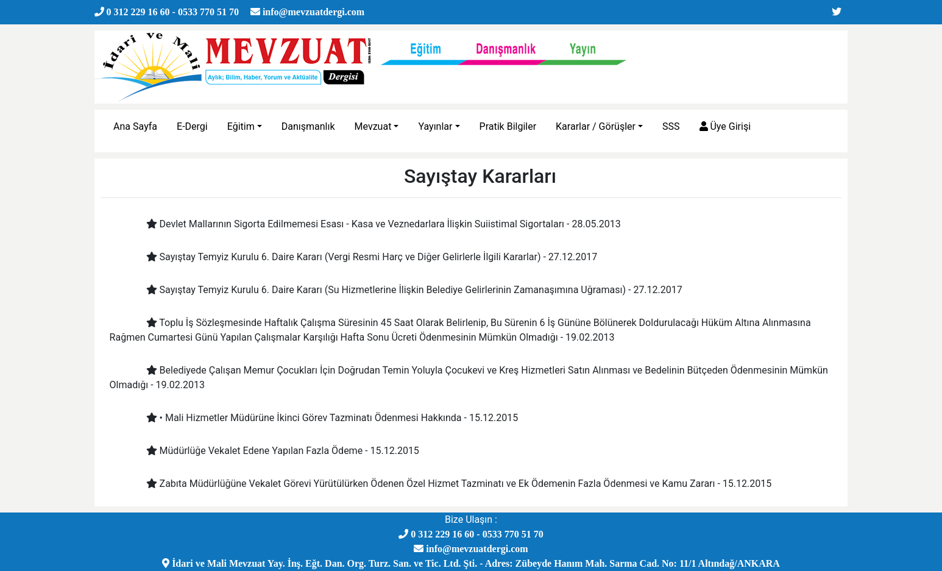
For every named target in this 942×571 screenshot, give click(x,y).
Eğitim (241, 126)
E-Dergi (192, 126)
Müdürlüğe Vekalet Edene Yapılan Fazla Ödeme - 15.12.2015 (273, 450)
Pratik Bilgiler (508, 126)
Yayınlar (435, 126)
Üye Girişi (725, 126)
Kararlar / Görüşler (596, 126)
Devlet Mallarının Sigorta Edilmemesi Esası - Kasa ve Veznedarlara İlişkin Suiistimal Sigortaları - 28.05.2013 (374, 224)
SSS (671, 126)
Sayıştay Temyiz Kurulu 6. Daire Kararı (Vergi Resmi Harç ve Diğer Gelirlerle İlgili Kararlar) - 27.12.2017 (363, 257)
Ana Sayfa (135, 126)
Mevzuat (373, 126)
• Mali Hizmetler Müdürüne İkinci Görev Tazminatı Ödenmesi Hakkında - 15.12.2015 (323, 418)
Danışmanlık (308, 126)
